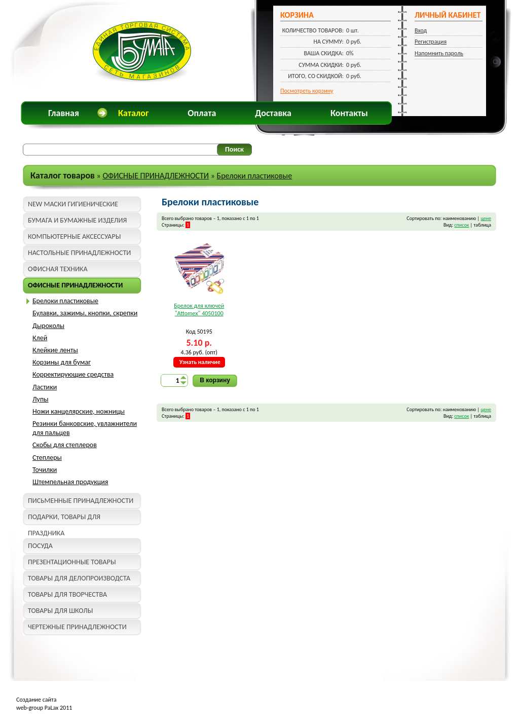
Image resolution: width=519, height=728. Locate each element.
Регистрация (431, 41)
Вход (421, 30)
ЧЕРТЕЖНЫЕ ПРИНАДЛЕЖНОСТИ (77, 627)
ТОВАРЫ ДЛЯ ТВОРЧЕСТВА (67, 594)
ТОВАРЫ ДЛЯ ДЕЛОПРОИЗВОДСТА (79, 578)
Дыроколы (48, 325)
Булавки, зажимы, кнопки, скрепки (84, 313)
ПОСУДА (40, 545)
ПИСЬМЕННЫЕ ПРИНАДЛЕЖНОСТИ (80, 500)
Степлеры (47, 457)
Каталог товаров (62, 175)
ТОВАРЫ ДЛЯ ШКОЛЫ (60, 610)
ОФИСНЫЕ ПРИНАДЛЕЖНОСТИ (155, 175)
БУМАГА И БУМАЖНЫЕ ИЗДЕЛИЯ (77, 220)
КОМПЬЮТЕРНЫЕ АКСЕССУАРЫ (74, 236)
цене (485, 218)
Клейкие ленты (55, 350)
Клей (39, 338)
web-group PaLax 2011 (44, 707)
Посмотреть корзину (306, 90)
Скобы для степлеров (64, 445)
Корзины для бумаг (61, 362)
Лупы (40, 399)
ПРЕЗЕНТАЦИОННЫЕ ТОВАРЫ (72, 562)
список (461, 225)
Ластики (44, 387)
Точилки (44, 469)
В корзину (215, 380)
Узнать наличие (199, 362)
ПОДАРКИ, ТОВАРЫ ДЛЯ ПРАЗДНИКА (64, 519)
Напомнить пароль (439, 53)
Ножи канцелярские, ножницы (78, 411)
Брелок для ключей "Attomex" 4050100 (199, 309)
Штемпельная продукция (70, 482)
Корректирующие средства (73, 374)
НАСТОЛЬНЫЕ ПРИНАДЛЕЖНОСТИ (79, 252)
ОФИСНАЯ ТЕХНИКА (58, 269)
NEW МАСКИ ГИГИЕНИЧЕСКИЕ (73, 204)
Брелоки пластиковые (254, 175)
